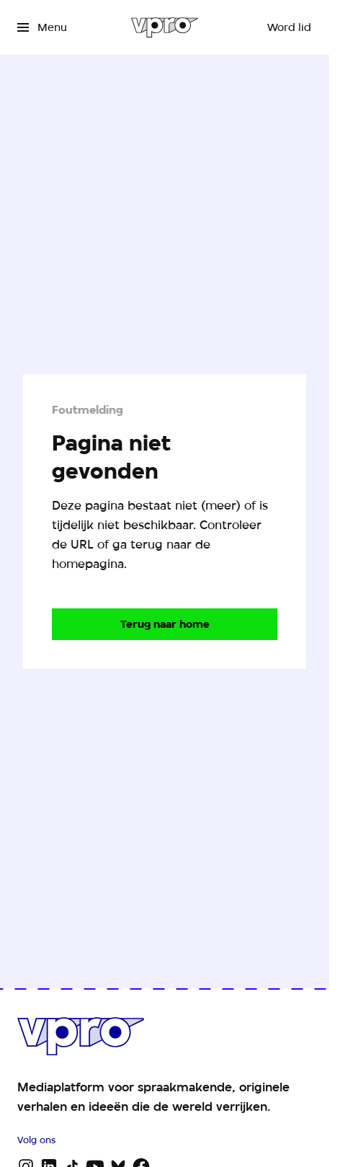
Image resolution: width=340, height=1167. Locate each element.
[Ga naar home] (164, 27)
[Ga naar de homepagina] (164, 624)
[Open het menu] (42, 27)
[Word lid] (289, 27)
